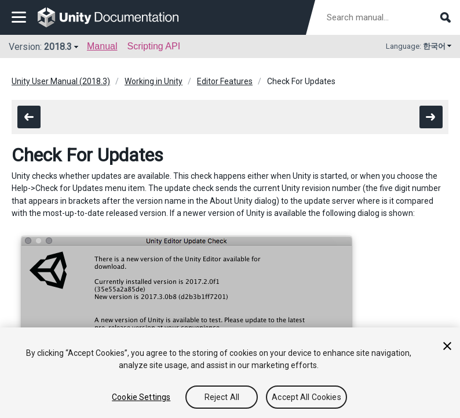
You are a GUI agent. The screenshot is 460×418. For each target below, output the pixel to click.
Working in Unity (153, 81)
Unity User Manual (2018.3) (61, 81)
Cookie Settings (141, 397)
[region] (230, 372)
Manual (102, 46)
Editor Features (225, 81)
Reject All (222, 397)
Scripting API (153, 46)
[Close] (447, 346)
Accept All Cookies (306, 397)
